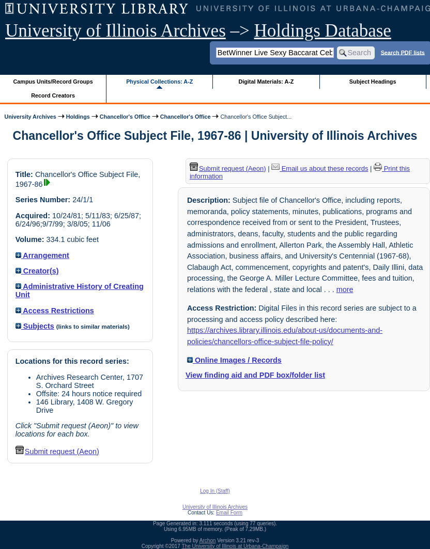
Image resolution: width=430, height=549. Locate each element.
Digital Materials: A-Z (266, 81)
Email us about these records (319, 168)
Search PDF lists (403, 52)
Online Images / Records (234, 360)
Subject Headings (372, 81)
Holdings (78, 117)
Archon (207, 540)
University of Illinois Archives (115, 31)
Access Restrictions (55, 310)
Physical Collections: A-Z (159, 81)
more (345, 289)
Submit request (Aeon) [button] (57, 451)
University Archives (30, 117)
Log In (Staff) (215, 491)
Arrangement (42, 255)
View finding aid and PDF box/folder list (255, 375)
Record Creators (53, 95)
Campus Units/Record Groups (53, 81)
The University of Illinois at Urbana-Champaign (235, 546)
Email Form (229, 512)
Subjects (35, 326)
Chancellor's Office (125, 117)
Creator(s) (37, 271)
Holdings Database (322, 31)
